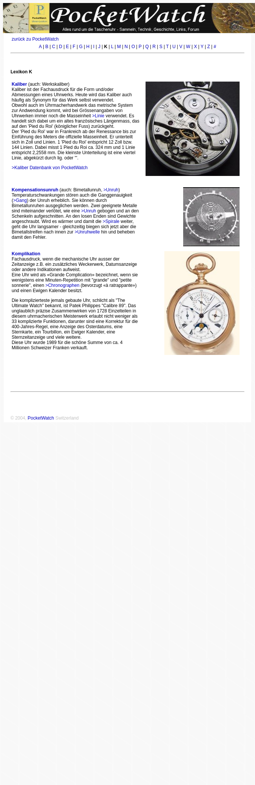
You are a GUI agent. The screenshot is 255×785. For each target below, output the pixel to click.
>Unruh (110, 189)
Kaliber (19, 84)
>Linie (98, 115)
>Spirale (111, 221)
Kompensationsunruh (35, 189)
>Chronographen (62, 285)
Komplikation (26, 253)
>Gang (20, 200)
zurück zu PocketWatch (35, 39)
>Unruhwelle (87, 232)
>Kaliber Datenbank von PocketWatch (50, 167)
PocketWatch (41, 418)
